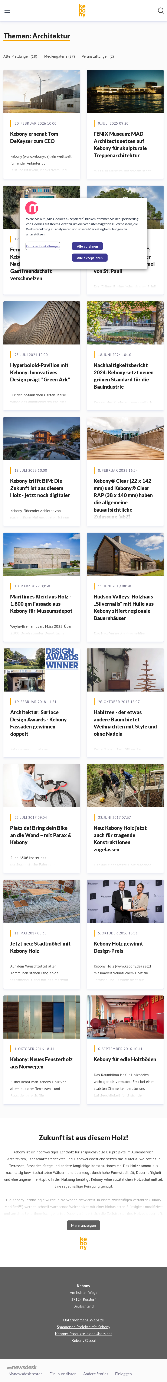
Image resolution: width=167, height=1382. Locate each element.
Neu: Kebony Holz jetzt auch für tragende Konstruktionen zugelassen (120, 838)
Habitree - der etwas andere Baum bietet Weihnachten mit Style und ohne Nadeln (125, 723)
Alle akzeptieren (90, 258)
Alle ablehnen (87, 246)
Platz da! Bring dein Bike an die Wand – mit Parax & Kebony (41, 835)
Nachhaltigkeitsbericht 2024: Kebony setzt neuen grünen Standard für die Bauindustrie (124, 376)
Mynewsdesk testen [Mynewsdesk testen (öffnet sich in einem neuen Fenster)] (26, 1373)
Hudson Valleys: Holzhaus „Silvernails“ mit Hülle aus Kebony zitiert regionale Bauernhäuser (124, 607)
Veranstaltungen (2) (98, 56)
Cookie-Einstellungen (43, 246)
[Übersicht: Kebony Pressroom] (82, 11)
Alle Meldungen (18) (20, 56)
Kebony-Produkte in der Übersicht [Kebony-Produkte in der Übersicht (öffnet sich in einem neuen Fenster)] (83, 1333)
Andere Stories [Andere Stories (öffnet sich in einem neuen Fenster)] (95, 1373)
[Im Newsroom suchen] (161, 10)
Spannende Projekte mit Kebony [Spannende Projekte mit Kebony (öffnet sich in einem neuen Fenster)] (83, 1326)
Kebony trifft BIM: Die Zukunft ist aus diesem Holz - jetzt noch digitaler (40, 488)
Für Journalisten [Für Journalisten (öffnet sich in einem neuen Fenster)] (62, 1373)
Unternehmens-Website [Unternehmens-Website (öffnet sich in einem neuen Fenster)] (83, 1320)
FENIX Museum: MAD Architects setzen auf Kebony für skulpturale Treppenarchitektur (120, 144)
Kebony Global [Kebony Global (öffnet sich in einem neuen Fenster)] (83, 1340)
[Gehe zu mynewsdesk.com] (22, 1367)
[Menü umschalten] (7, 10)
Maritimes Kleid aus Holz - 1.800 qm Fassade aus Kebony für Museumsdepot (41, 603)
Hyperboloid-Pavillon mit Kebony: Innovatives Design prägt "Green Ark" (40, 372)
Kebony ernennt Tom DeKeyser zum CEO (34, 137)
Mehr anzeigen (83, 1225)
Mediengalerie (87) (59, 56)
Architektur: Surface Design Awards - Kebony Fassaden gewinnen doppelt (38, 723)
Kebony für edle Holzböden (125, 1059)
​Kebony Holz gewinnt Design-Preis (118, 947)
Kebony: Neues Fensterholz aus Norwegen (41, 1063)
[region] (83, 233)
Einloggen (123, 1373)
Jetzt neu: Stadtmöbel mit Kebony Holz (40, 947)
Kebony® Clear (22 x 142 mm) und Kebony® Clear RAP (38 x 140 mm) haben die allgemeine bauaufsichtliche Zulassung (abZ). (123, 499)
